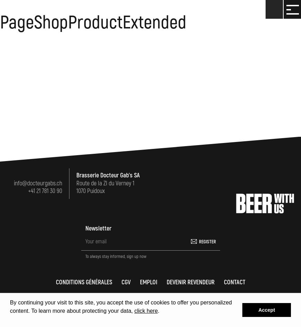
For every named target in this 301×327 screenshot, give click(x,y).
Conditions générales (84, 282)
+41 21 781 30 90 (45, 191)
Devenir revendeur (191, 282)
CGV (126, 282)
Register (207, 242)
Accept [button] (266, 310)
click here (146, 311)
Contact (234, 282)
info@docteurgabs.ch (38, 183)
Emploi (148, 282)
